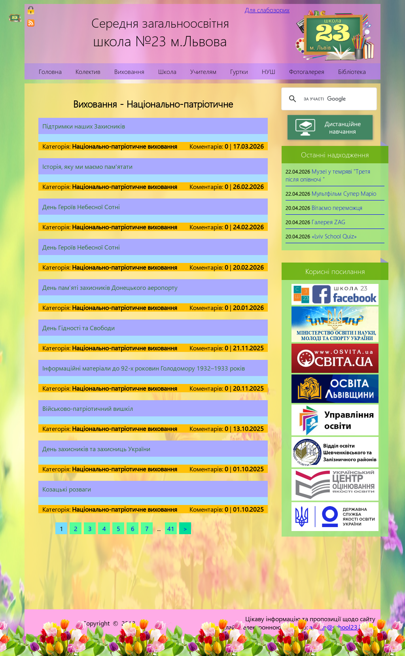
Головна (50, 71)
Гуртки (239, 71)
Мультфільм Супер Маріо (344, 193)
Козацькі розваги (66, 489)
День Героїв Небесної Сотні (81, 206)
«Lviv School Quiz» (334, 236)
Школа (167, 71)
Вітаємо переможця (337, 208)
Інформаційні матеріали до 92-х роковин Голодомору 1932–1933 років (143, 368)
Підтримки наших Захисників (83, 126)
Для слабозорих (267, 10)
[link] (31, 23)
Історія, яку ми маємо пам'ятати (87, 166)
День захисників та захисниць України (96, 448)
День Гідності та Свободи (78, 327)
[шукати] (328, 99)
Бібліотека (352, 71)
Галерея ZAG (328, 222)
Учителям (203, 71)
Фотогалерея (306, 71)
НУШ (268, 71)
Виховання (129, 71)
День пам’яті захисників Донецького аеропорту (110, 287)
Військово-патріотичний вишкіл (87, 408)
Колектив (88, 71)
